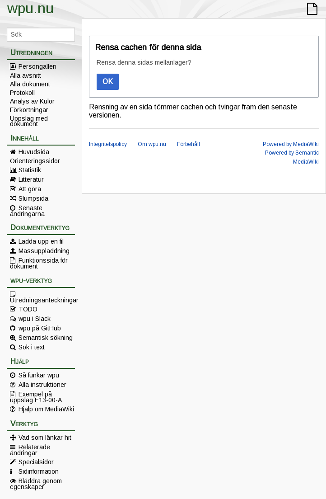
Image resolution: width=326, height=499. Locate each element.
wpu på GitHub (40, 328)
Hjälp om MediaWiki (46, 409)
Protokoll (22, 92)
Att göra (30, 189)
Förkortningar (29, 110)
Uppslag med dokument (29, 121)
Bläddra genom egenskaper (36, 484)
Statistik (30, 170)
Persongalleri (37, 66)
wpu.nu (30, 8)
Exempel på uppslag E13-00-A (36, 397)
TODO (28, 309)
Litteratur (31, 179)
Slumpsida (33, 198)
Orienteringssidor (35, 161)
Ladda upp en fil (41, 241)
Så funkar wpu (39, 375)
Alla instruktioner (42, 384)
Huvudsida (34, 152)
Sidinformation (39, 471)
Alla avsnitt (25, 75)
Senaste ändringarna (27, 211)
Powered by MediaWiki (291, 144)
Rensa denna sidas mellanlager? (144, 62)
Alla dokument (30, 84)
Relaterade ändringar (30, 450)
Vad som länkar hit (45, 437)
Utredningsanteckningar (42, 300)
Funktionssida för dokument (39, 263)
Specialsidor (36, 462)
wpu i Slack (35, 318)
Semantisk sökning (46, 337)
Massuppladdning (44, 251)
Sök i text (32, 347)
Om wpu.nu (152, 144)
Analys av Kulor (32, 101)
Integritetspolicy (108, 144)
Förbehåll (188, 144)
